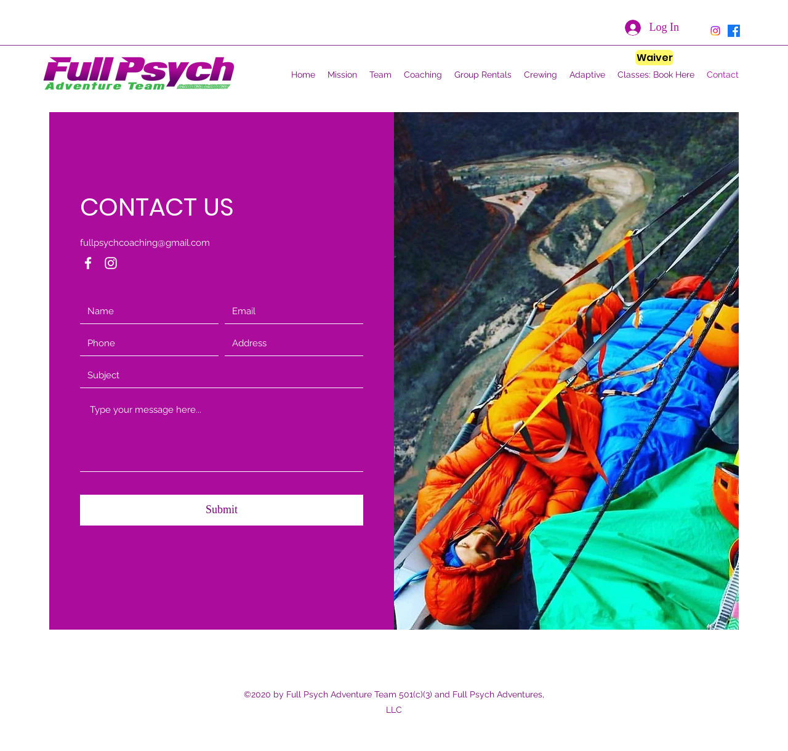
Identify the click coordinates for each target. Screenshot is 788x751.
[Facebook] (88, 263)
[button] (380, 74)
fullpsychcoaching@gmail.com (145, 242)
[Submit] (221, 510)
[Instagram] (111, 263)
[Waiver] (654, 57)
